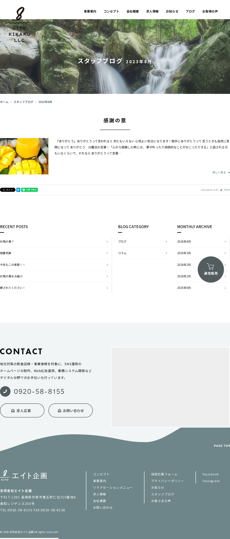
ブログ (190, 11)
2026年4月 (184, 241)
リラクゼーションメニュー (113, 487)
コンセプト (111, 11)
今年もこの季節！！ (12, 265)
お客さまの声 (161, 501)
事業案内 (90, 11)
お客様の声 (210, 11)
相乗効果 (5, 253)
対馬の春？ (7, 241)
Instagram (211, 481)
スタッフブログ (163, 494)
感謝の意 (115, 120)
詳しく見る (221, 172)
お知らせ (172, 11)
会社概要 (132, 11)
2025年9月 (184, 288)
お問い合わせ (103, 507)
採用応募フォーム (164, 474)
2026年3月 (184, 253)
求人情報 (152, 11)
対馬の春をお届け (11, 276)
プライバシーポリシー (167, 481)
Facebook (211, 474)
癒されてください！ (12, 288)
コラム (122, 253)
